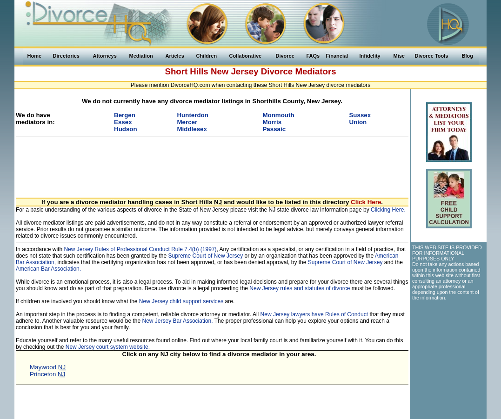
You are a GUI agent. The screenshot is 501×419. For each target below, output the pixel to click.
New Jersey (235, 71)
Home (34, 56)
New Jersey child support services (181, 301)
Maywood (48, 367)
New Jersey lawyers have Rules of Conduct (314, 314)
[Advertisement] (212, 162)
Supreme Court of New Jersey (205, 256)
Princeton (47, 374)
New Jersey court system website (107, 347)
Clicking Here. (388, 209)
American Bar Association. (48, 269)
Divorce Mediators (298, 71)
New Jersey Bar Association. (177, 321)
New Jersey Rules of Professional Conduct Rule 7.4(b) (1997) (140, 249)
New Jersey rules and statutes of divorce (299, 288)
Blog (467, 56)
